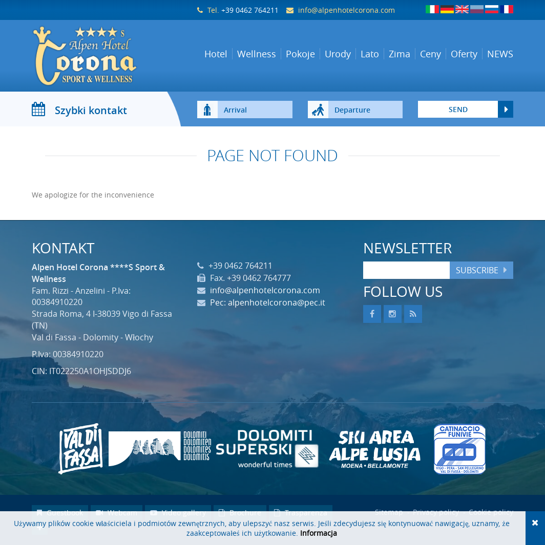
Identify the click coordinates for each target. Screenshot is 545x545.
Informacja (318, 533)
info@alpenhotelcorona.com (346, 10)
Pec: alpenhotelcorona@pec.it (267, 302)
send (458, 109)
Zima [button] (399, 53)
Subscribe (477, 270)
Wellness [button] (256, 53)
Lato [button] (370, 53)
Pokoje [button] (300, 53)
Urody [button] (338, 53)
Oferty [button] (464, 53)
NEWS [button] (500, 53)
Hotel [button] (215, 53)
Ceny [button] (430, 53)
